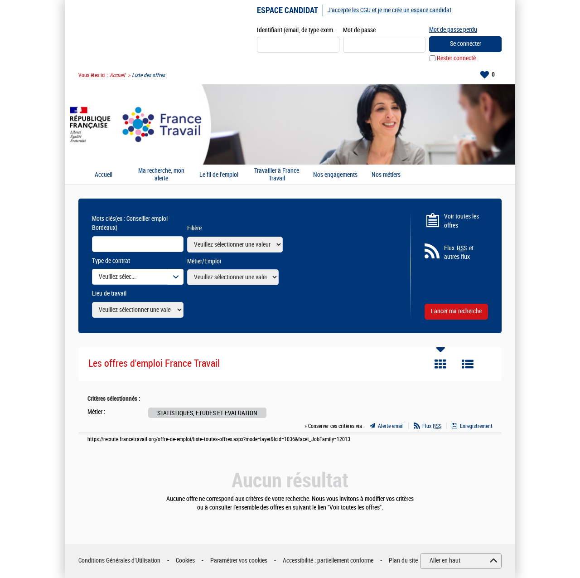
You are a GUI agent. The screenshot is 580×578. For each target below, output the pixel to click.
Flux (431, 426)
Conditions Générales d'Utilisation (119, 560)
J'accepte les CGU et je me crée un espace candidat (389, 10)
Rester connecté (456, 58)
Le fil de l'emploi (218, 175)
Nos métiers (386, 175)
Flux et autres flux (459, 252)
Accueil (117, 75)
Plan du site (403, 560)
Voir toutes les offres (461, 221)
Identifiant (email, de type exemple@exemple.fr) (298, 30)
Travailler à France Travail (276, 174)
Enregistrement (476, 426)
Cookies (185, 560)
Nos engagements (335, 175)
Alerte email (391, 426)
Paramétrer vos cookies (238, 560)
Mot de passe (359, 30)
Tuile (440, 364)
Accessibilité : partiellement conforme (328, 560)
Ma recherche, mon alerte (161, 174)
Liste (467, 364)
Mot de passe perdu (453, 30)
